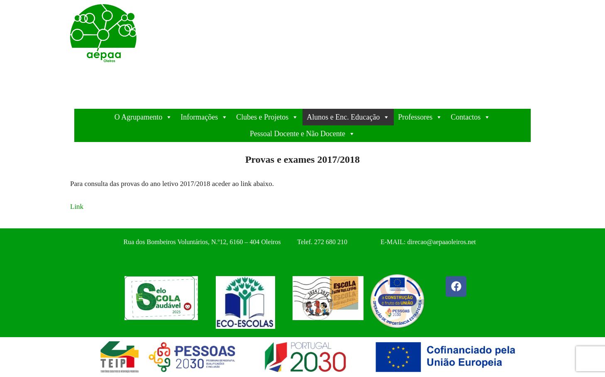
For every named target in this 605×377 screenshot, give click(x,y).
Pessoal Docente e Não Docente (302, 134)
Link (76, 207)
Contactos (470, 117)
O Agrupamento (143, 117)
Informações (204, 117)
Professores (420, 117)
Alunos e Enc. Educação (348, 117)
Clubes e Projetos (267, 117)
